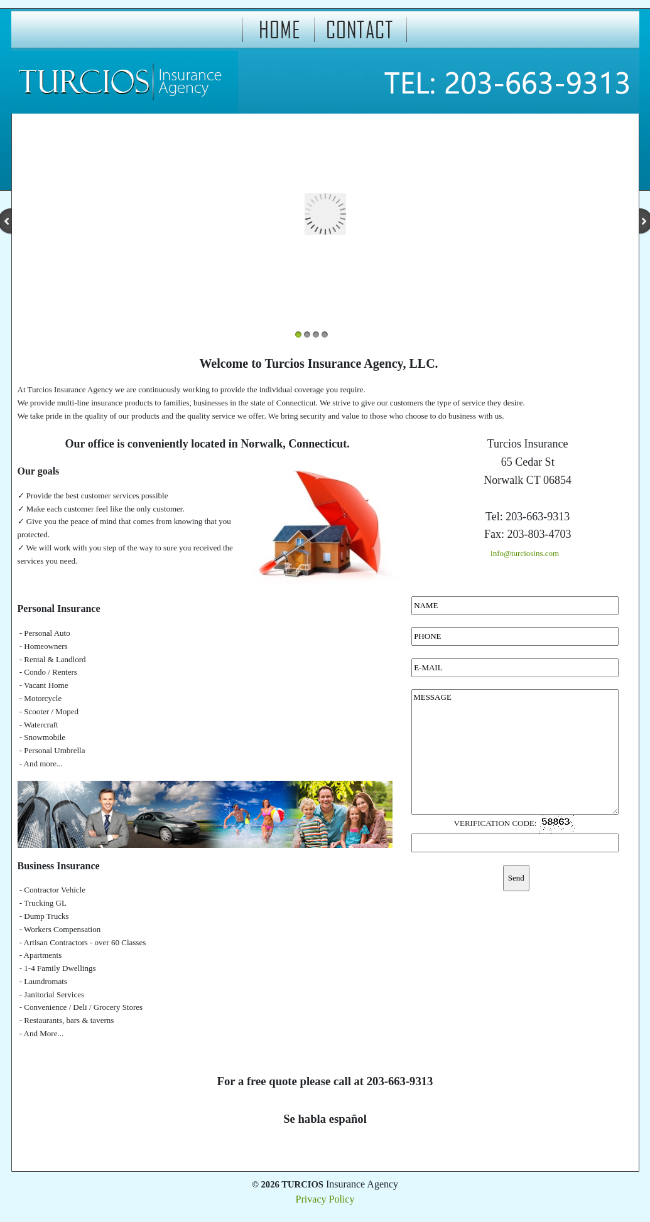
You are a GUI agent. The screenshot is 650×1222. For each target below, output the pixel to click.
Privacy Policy (325, 1199)
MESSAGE (515, 752)
